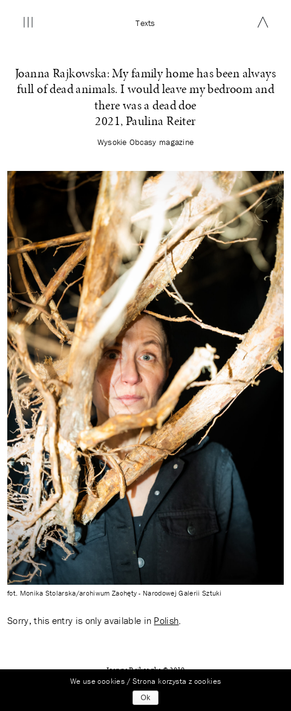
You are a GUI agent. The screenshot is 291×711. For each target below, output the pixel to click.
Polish (166, 620)
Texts (145, 23)
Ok (145, 697)
